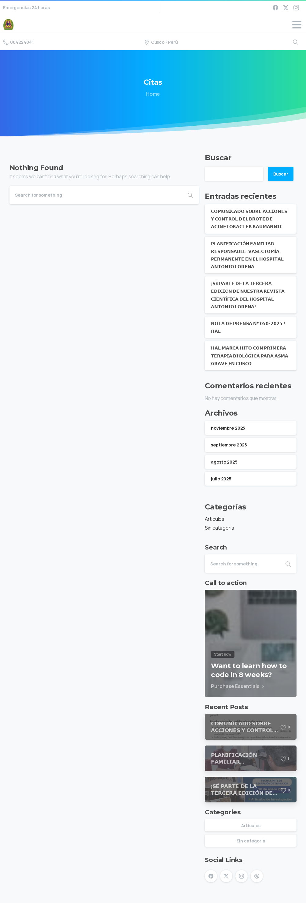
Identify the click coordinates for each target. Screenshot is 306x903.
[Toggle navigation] (297, 25)
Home (152, 94)
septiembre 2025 (229, 445)
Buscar (218, 157)
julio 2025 (221, 479)
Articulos (214, 519)
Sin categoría (219, 527)
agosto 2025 (224, 462)
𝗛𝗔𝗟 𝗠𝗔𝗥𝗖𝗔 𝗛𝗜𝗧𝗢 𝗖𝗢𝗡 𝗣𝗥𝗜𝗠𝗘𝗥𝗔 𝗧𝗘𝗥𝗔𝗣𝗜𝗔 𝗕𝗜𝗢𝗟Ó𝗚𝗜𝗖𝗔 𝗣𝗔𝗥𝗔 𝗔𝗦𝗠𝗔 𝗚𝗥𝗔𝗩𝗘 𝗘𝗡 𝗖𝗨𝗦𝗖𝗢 (249, 355)
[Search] (95, 195)
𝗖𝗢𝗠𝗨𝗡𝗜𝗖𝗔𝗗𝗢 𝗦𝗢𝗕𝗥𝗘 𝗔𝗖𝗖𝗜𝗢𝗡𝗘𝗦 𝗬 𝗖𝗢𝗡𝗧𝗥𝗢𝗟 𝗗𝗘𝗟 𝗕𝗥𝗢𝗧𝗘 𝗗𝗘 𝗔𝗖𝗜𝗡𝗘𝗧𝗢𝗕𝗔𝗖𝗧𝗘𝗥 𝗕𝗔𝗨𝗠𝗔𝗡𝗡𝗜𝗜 (249, 218)
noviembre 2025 (228, 428)
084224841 (18, 42)
